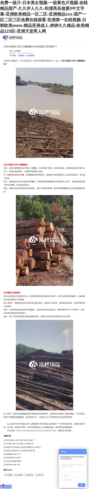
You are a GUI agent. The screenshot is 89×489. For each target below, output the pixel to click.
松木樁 (12, 37)
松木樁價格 (19, 475)
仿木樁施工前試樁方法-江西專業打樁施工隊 (19, 451)
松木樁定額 (29, 475)
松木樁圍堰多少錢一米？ (12, 454)
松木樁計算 (40, 475)
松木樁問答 (31, 56)
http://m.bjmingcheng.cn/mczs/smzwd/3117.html (36, 430)
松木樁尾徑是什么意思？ (12, 458)
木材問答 (21, 56)
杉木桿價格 (8, 475)
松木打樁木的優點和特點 (12, 461)
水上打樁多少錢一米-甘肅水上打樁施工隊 (18, 444)
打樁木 (13, 56)
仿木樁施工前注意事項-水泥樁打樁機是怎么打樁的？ (22, 447)
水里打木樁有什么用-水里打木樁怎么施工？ (19, 440)
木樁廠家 (17, 51)
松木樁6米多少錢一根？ (12, 465)
